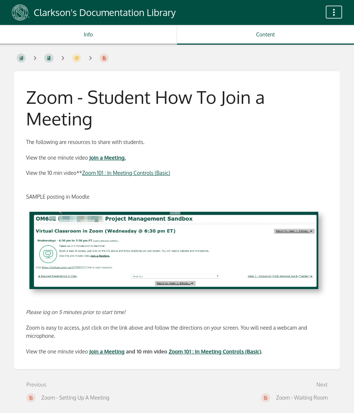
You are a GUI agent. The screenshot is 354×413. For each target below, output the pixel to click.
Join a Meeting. (107, 157)
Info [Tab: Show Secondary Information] (88, 34)
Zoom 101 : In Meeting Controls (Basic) (126, 173)
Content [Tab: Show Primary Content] (265, 34)
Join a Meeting (107, 351)
